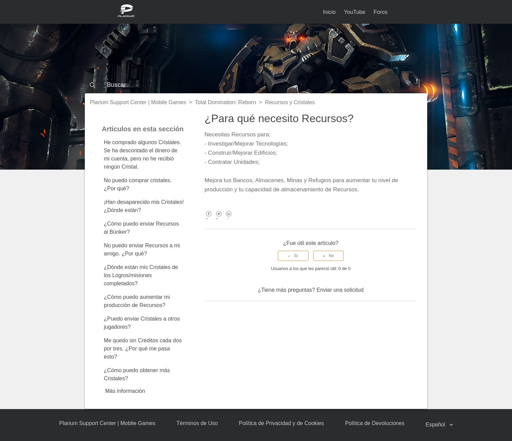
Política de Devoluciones (374, 423)
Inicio (329, 12)
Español (436, 424)
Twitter (218, 218)
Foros (380, 12)
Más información (125, 391)
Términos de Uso (197, 423)
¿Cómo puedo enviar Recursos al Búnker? (141, 228)
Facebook (209, 218)
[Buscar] (256, 84)
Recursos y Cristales (290, 102)
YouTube (354, 12)
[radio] (293, 256)
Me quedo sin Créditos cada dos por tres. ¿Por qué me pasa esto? (143, 349)
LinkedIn (229, 218)
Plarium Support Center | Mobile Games (138, 102)
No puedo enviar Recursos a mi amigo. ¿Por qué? (142, 249)
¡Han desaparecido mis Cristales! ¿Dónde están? (144, 206)
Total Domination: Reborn (225, 102)
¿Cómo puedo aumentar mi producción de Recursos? (137, 301)
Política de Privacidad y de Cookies (281, 423)
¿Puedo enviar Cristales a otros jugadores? (142, 323)
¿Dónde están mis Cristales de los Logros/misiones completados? (141, 275)
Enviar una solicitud (340, 290)
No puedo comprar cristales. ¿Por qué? (138, 184)
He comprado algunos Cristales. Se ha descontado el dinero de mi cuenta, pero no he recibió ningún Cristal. (142, 154)
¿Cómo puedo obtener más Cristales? (137, 374)
